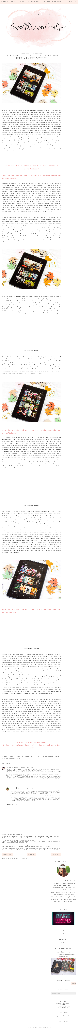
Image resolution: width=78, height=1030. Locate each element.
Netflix (11, 756)
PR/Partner (46, 1)
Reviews (21, 1)
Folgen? (63, 933)
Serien (51, 756)
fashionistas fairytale (12, 767)
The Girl (13, 1)
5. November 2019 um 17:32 (25, 788)
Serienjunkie (15, 758)
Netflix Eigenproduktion (24, 756)
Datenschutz (67, 1016)
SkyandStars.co (46, 1027)
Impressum (59, 1016)
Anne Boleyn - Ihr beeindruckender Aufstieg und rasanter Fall (63, 954)
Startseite (4, 1)
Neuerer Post (7, 854)
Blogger (66, 1021)
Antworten (9, 782)
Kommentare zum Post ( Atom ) (19, 858)
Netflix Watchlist (41, 756)
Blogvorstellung (58, 1)
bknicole (13, 788)
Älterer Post (56, 854)
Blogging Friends (33, 1)
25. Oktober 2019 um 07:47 (26, 767)
